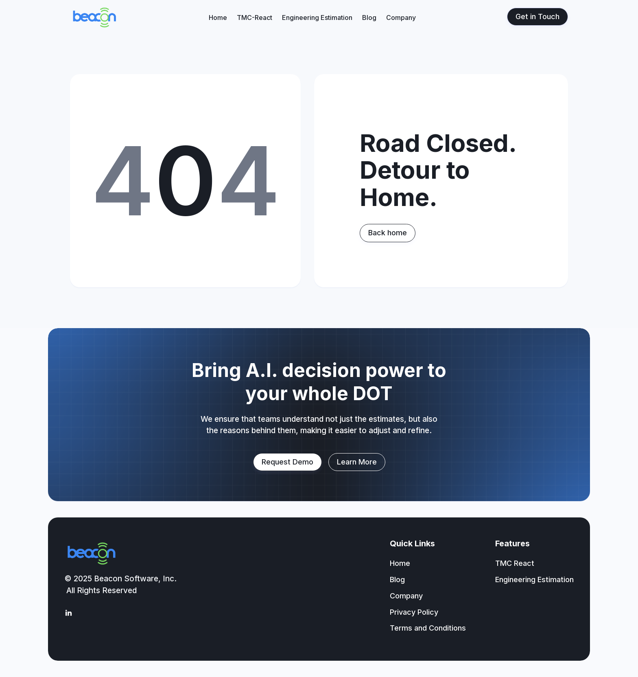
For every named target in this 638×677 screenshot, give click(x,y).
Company (401, 17)
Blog (369, 17)
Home (218, 17)
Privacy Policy (414, 612)
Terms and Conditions (428, 628)
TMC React (514, 563)
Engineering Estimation (317, 17)
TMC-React (254, 17)
